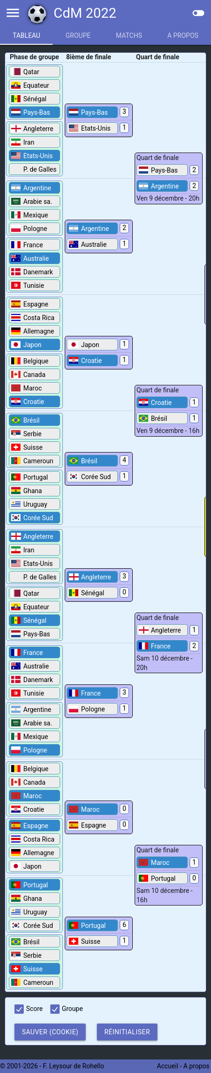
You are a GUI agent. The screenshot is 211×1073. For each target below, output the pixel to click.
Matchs (129, 35)
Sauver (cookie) (50, 1032)
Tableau (26, 35)
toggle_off (198, 13)
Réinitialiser (127, 1032)
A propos (197, 1066)
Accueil (167, 1066)
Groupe (78, 35)
